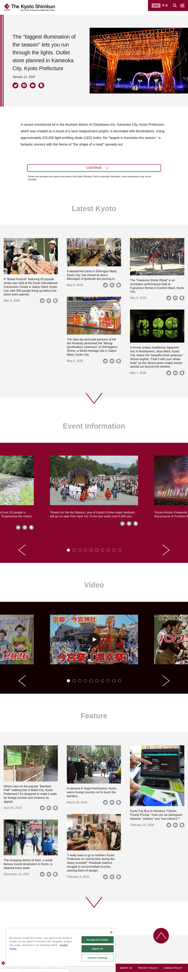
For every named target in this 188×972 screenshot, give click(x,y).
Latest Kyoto (94, 208)
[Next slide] (166, 550)
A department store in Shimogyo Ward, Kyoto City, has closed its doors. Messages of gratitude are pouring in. (92, 275)
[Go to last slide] (22, 550)
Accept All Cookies (97, 939)
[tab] (68, 550)
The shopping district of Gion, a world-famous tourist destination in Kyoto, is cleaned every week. (28, 864)
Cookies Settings (97, 957)
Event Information (94, 426)
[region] (60, 947)
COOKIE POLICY (173, 968)
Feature (94, 715)
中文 (165, 5)
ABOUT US (126, 968)
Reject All (97, 948)
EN (156, 5)
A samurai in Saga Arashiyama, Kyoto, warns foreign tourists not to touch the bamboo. (92, 792)
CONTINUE (94, 167)
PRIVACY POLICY (148, 968)
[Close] (111, 932)
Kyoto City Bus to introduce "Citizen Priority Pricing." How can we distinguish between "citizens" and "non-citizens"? (156, 814)
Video (94, 585)
